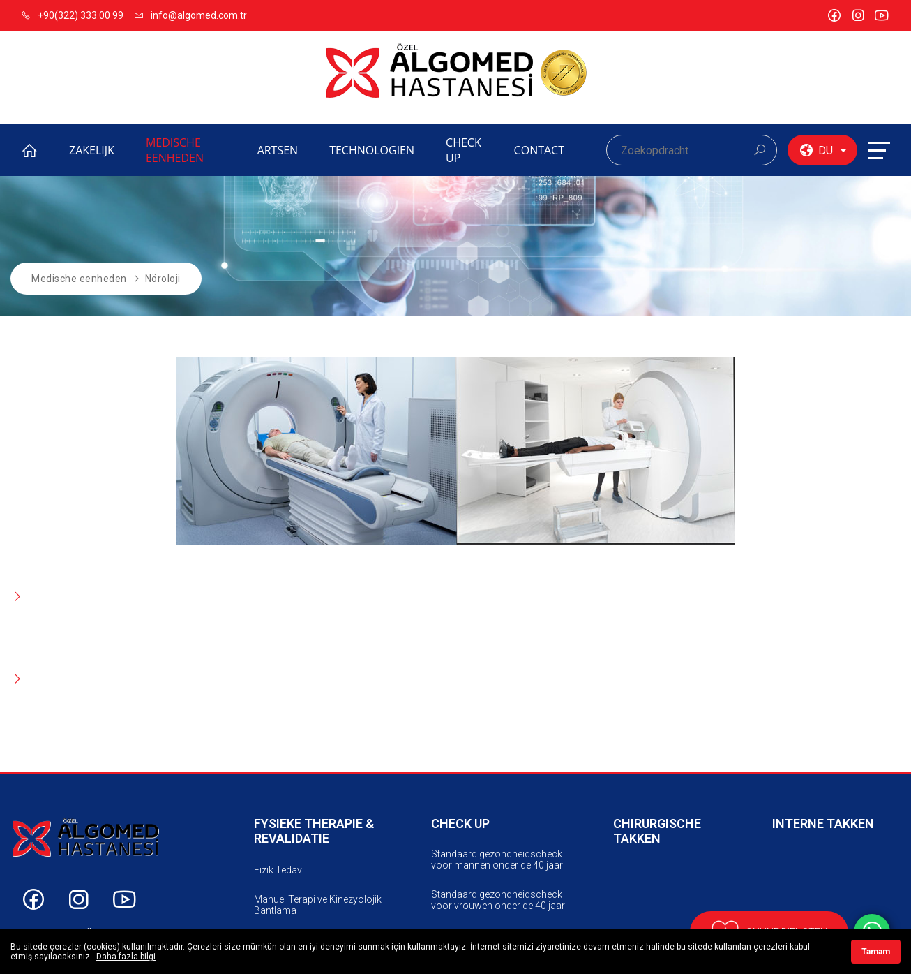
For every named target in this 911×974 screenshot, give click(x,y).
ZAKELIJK (91, 150)
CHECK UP (463, 150)
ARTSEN (278, 150)
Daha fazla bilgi (126, 956)
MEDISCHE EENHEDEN (175, 150)
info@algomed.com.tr (190, 15)
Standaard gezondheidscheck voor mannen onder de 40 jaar (497, 859)
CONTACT (539, 150)
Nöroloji (163, 278)
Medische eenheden (79, 278)
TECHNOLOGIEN (371, 150)
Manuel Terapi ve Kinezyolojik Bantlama (318, 905)
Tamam (875, 952)
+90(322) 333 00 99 (72, 15)
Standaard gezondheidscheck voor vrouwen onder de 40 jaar (498, 900)
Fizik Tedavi (279, 870)
